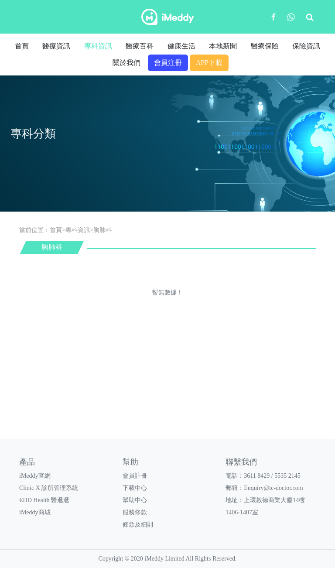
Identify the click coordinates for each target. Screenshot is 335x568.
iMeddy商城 (35, 512)
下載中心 (135, 488)
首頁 (22, 46)
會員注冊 (168, 62)
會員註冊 (135, 475)
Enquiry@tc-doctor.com (273, 488)
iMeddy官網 (35, 475)
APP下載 (209, 62)
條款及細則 (138, 524)
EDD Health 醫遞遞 (44, 500)
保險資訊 (306, 46)
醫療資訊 (56, 46)
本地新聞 (223, 46)
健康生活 (181, 46)
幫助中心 (135, 500)
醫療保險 (265, 46)
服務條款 (135, 512)
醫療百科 (140, 46)
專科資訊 (98, 46)
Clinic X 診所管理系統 (48, 488)
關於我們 (126, 62)
